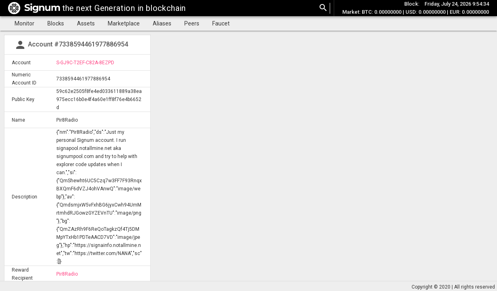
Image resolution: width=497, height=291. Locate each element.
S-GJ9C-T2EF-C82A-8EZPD (85, 62)
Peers (192, 23)
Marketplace (123, 23)
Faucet (221, 23)
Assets (85, 23)
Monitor (24, 23)
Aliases (162, 23)
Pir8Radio (67, 274)
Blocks (55, 23)
